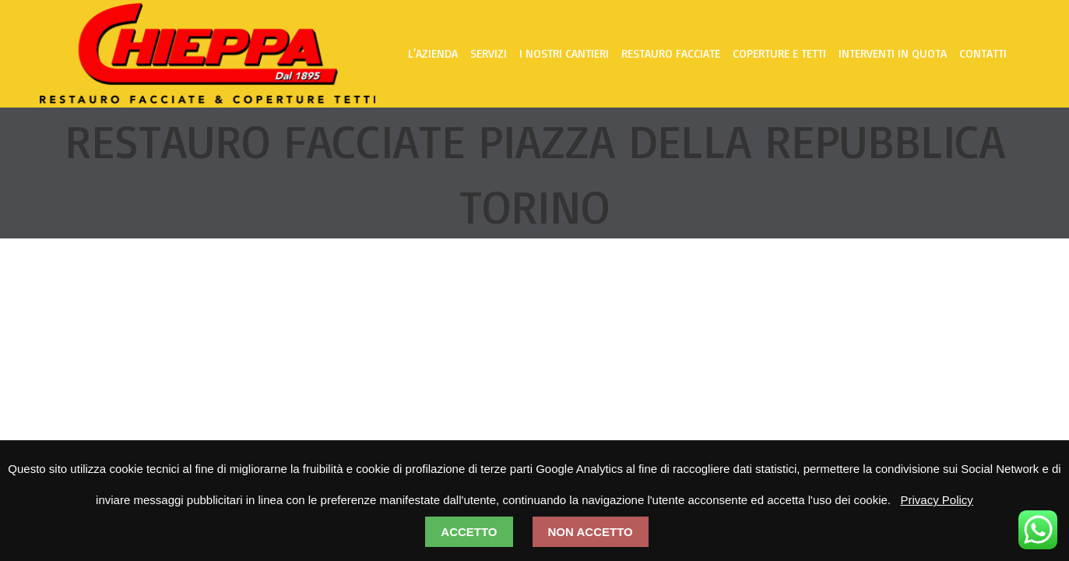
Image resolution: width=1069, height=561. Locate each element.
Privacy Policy (937, 499)
